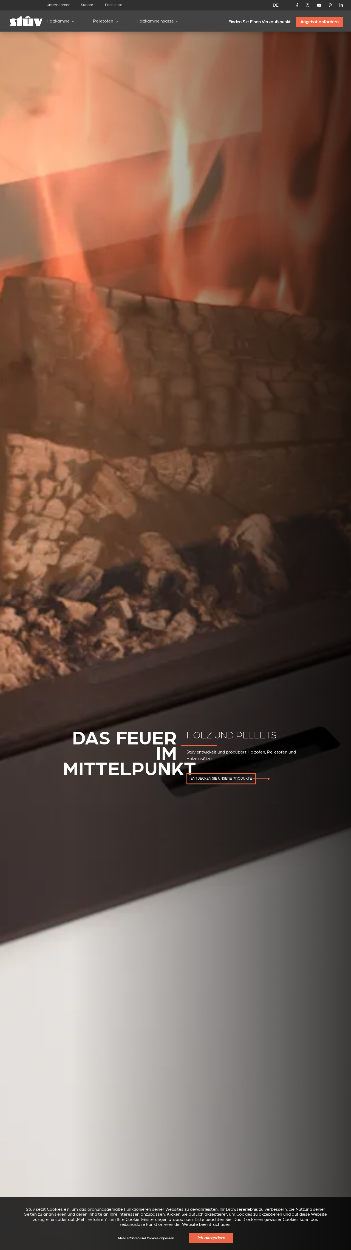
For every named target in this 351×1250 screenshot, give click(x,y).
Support (88, 5)
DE (276, 5)
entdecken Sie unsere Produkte (221, 779)
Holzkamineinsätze (155, 21)
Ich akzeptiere (211, 1237)
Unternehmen (58, 5)
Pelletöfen (103, 21)
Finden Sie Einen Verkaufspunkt (259, 21)
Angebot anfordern (319, 21)
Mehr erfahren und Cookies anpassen (146, 1238)
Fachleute (113, 5)
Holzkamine (58, 21)
